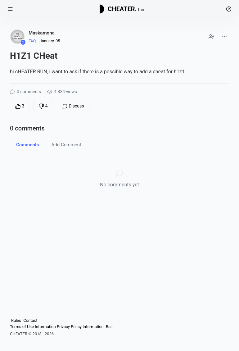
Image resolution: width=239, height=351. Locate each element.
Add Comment (66, 145)
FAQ (32, 41)
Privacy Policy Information (80, 326)
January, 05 (49, 41)
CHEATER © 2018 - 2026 (32, 333)
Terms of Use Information (33, 326)
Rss (109, 326)
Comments (27, 145)
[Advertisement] (119, 250)
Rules (16, 320)
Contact (30, 320)
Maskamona (42, 33)
